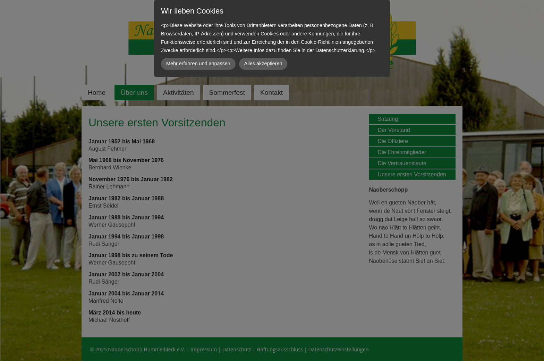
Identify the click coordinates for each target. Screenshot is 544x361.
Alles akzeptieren (263, 63)
